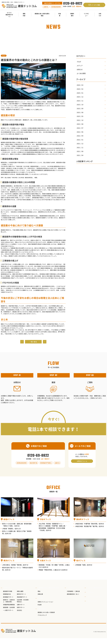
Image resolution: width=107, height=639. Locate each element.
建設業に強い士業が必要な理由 (49, 589)
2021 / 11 (80, 147)
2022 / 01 (80, 140)
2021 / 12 (80, 143)
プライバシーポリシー (96, 597)
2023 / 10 (80, 104)
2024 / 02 (80, 89)
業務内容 (6, 589)
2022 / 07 (80, 128)
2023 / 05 (80, 116)
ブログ (4, 56)
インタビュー (72, 589)
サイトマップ (93, 602)
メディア (80, 66)
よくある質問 (81, 73)
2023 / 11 (80, 101)
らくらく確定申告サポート (97, 589)
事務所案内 (42, 610)
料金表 (41, 599)
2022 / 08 (80, 124)
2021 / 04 (80, 155)
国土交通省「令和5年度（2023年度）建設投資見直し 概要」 (23, 177)
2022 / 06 (80, 132)
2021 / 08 (80, 151)
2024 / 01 (80, 93)
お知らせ (41, 38)
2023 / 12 (80, 97)
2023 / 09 (80, 108)
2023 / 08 (80, 112)
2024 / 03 (80, 85)
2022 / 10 (80, 120)
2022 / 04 (80, 136)
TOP (35, 38)
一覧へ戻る (33, 342)
